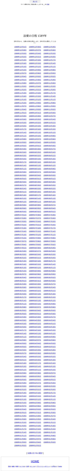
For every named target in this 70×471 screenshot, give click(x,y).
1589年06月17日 (49, 261)
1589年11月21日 (35, 90)
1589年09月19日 (35, 159)
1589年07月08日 (49, 238)
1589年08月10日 (49, 202)
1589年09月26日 (20, 152)
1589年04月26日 (20, 320)
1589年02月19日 (20, 393)
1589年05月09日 (49, 304)
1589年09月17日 (20, 162)
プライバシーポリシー (43, 466)
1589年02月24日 (35, 386)
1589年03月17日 (35, 363)
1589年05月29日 (20, 284)
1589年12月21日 (35, 57)
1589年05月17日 (20, 297)
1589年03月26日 (35, 353)
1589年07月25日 (20, 221)
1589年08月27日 (20, 185)
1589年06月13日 (20, 268)
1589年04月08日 (20, 340)
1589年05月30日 (49, 281)
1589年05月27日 (49, 284)
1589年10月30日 (49, 113)
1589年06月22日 (20, 258)
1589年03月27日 (20, 353)
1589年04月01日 (35, 347)
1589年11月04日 (20, 109)
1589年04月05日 (20, 343)
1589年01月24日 (49, 419)
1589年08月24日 (20, 188)
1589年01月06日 (49, 439)
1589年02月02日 (49, 409)
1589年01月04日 (35, 442)
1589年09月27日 (49, 149)
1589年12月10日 (20, 70)
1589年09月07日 (35, 172)
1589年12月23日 (49, 53)
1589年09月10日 (35, 169)
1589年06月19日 (20, 261)
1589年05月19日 (35, 294)
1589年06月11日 (49, 268)
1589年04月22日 (35, 324)
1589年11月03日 (35, 109)
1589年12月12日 (35, 67)
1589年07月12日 (35, 235)
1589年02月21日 (35, 389)
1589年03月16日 (49, 363)
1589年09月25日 (35, 152)
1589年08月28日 (49, 182)
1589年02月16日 (20, 396)
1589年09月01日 (35, 179)
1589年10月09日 (49, 136)
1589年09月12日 (49, 165)
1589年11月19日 (20, 93)
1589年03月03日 (20, 380)
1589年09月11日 (20, 169)
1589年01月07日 (35, 439)
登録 (9, 466)
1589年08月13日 (49, 198)
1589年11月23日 (49, 86)
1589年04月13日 (35, 333)
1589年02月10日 (20, 403)
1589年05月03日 (49, 310)
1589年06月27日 (35, 251)
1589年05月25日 (35, 287)
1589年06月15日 (35, 264)
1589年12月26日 (49, 50)
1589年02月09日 (35, 403)
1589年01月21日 (49, 422)
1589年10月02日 (20, 146)
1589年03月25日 (49, 353)
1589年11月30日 (35, 80)
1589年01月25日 (35, 419)
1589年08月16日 (49, 195)
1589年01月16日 (35, 429)
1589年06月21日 (35, 258)
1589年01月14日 (20, 432)
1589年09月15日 (49, 162)
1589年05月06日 (49, 307)
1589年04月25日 (35, 320)
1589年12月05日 (49, 73)
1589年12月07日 (20, 73)
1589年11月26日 (49, 83)
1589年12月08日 (49, 70)
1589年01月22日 (35, 422)
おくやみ (22, 466)
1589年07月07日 (20, 241)
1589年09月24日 (49, 152)
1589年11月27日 (35, 83)
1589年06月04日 (20, 277)
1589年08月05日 (35, 208)
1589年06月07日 (20, 274)
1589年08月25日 (49, 185)
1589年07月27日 (35, 218)
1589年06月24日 (35, 254)
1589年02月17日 (49, 393)
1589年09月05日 (20, 175)
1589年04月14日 (20, 333)
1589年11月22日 (20, 90)
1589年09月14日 (20, 165)
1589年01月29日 (20, 416)
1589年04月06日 (49, 340)
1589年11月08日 (49, 103)
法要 (27, 466)
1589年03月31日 (49, 347)
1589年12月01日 (20, 80)
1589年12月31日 (20, 47)
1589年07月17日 (49, 228)
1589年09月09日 (49, 169)
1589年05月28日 (35, 284)
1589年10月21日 (49, 123)
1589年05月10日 (35, 304)
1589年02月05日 (49, 406)
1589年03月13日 (49, 366)
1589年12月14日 (49, 63)
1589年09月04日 (35, 175)
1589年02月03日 (35, 409)
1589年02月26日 (49, 383)
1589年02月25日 (20, 386)
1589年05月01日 (35, 314)
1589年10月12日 (49, 132)
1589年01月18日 (49, 426)
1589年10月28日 (35, 116)
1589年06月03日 (35, 277)
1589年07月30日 (35, 215)
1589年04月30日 (49, 314)
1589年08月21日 (20, 192)
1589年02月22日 (20, 389)
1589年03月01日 (49, 380)
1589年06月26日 (49, 251)
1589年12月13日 (20, 67)
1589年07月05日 (49, 241)
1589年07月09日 (35, 238)
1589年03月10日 (49, 370)
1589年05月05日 (20, 310)
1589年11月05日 (49, 106)
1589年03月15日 (20, 366)
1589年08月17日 (35, 195)
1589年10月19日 (35, 126)
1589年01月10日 (35, 436)
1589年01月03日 (49, 442)
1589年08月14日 (35, 198)
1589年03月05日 (35, 376)
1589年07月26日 (49, 218)
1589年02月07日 (20, 406)
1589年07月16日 (20, 231)
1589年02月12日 (35, 399)
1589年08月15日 (20, 198)
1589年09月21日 (49, 156)
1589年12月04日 (20, 76)
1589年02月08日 (49, 403)
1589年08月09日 (20, 205)
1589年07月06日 (35, 241)
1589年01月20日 (20, 426)
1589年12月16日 (20, 63)
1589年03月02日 (35, 380)
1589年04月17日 (20, 330)
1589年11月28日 (20, 83)
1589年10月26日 (20, 119)
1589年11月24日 (35, 86)
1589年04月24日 (49, 320)
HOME (35, 461)
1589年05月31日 (35, 281)
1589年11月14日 (49, 96)
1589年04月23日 (20, 324)
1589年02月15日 (35, 396)
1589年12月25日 (20, 53)
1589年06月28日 (20, 251)
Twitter (60, 466)
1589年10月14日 (20, 132)
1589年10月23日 (20, 123)
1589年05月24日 (49, 287)
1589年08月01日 (49, 212)
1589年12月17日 (49, 60)
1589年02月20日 (49, 389)
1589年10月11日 (20, 136)
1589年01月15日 (49, 429)
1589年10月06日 (49, 139)
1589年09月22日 (35, 156)
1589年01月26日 (20, 419)
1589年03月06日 (20, 376)
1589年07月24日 (35, 221)
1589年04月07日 (35, 340)
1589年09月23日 (20, 156)
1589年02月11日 (49, 399)
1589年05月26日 (20, 287)
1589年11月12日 (35, 99)
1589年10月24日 (49, 119)
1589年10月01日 (35, 146)
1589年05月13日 (35, 300)
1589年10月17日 (20, 129)
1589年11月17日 (49, 93)
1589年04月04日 (35, 343)
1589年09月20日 (20, 159)
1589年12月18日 (35, 60)
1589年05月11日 (20, 304)
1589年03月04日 (49, 376)
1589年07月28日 (20, 218)
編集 (13, 466)
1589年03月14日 (35, 366)
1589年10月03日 (49, 142)
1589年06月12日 (35, 268)
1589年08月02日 (35, 212)
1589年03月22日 (49, 357)
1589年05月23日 (20, 291)
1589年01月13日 (35, 432)
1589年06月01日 (20, 281)
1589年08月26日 (35, 185)
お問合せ (54, 466)
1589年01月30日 (49, 413)
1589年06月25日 (20, 254)
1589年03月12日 (20, 370)
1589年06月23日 (49, 254)
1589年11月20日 (49, 90)
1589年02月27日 (35, 383)
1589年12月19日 (20, 60)
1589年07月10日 (20, 238)
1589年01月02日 (20, 445)
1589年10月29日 (20, 116)
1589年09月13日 (35, 165)
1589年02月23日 (49, 386)
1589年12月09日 (35, 70)
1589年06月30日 (35, 248)
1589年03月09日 (20, 373)
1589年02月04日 (20, 409)
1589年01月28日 (35, 416)
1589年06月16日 (20, 264)
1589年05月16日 (35, 297)
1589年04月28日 (35, 317)
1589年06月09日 (35, 271)
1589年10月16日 (35, 129)
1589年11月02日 (49, 109)
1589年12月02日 (49, 76)
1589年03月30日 (20, 350)
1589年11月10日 (20, 103)
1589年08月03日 (20, 212)
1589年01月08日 (20, 439)
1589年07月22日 (20, 225)
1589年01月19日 (35, 426)
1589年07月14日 (49, 231)
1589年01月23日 (20, 422)
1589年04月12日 (49, 333)
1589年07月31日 (20, 215)
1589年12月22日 (20, 57)
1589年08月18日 (20, 195)
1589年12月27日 (35, 50)
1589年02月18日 (35, 393)
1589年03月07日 (49, 373)
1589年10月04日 (35, 142)
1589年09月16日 (35, 162)
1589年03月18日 (20, 363)
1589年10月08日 (20, 139)
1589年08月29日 (35, 182)
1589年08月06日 (20, 208)
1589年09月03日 (49, 175)
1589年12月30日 (35, 47)
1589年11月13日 (20, 99)
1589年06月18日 (35, 261)
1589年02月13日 (20, 399)
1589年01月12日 (49, 432)
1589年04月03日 (49, 343)
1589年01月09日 (49, 436)
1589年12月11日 (49, 67)
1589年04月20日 (20, 327)
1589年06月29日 (49, 248)
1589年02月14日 (49, 396)
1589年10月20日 (20, 126)
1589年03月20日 (35, 360)
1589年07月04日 (20, 244)
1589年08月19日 (49, 192)
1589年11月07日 (20, 106)
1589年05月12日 (49, 300)
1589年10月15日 (49, 129)
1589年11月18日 (35, 93)
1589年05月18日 (49, 294)
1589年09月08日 (20, 172)
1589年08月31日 (49, 179)
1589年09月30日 (49, 146)
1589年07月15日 (35, 231)
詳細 (48, 4)
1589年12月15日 (35, 63)
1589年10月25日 (35, 119)
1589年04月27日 (49, 317)
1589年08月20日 (35, 192)
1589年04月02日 (20, 347)
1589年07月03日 (35, 244)
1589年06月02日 (49, 277)
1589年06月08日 (49, 271)
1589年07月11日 (49, 235)
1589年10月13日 (35, 132)
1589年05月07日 (35, 307)
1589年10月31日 (35, 113)
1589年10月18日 (49, 126)
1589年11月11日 (49, 99)
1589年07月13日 (20, 235)
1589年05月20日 (20, 294)
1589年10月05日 (20, 142)
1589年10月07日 (35, 139)
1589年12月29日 (49, 47)
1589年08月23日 (35, 188)
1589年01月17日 (20, 429)
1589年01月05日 (20, 442)
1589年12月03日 (35, 76)
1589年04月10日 (35, 337)
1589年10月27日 (49, 116)
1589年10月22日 (35, 123)
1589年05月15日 (49, 297)
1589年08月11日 (35, 202)
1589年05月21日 (49, 291)
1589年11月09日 (35, 103)
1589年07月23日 (49, 221)
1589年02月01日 (20, 413)
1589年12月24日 (35, 53)
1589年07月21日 (35, 225)
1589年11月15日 (35, 96)
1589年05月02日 (20, 314)
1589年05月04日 (35, 310)
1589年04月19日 (35, 327)
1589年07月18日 (35, 228)
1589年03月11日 (35, 370)
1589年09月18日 (49, 159)
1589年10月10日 (35, 136)
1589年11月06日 (35, 106)
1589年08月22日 (49, 188)
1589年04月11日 (20, 337)
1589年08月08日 (35, 205)
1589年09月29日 (20, 149)
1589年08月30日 (20, 182)
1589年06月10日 (20, 271)
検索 (17, 466)
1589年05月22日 (35, 291)
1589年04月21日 (49, 324)
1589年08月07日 (49, 205)
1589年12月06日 (35, 73)
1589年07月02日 (49, 244)
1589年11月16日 (20, 96)
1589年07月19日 (20, 228)
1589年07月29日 (49, 215)
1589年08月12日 (20, 202)
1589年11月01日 (20, 113)
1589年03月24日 (20, 357)
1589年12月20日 (49, 57)
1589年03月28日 (49, 350)
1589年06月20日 (49, 258)
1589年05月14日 (20, 300)
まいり (35, 1)
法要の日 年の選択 (35, 453)
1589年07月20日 (49, 225)
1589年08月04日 (49, 208)
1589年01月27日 (49, 416)
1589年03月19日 (49, 360)
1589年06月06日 (35, 274)
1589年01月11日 (20, 436)
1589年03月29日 (35, 350)
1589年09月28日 (35, 149)
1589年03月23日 (35, 357)
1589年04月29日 (20, 317)
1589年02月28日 (20, 383)
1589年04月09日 (49, 337)
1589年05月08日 (20, 307)
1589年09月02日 (20, 179)
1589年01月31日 (35, 413)
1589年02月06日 (35, 406)
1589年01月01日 (35, 445)
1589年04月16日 (35, 330)
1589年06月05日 (49, 274)
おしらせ (32, 466)
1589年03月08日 (35, 373)
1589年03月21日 (20, 360)
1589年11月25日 (20, 86)
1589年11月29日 (49, 80)
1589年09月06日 (49, 172)
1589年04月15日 (49, 330)
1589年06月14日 (49, 264)
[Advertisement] (35, 19)
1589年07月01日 (20, 248)
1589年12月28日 (20, 50)
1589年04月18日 (49, 327)
